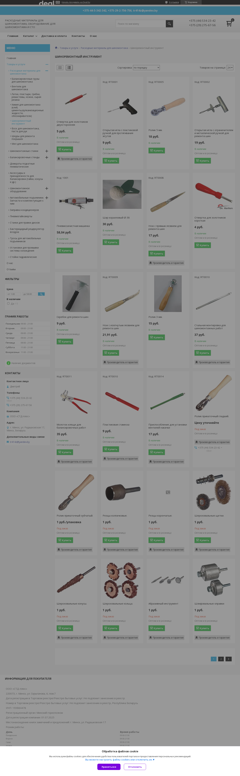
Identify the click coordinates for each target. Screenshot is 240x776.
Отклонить (135, 766)
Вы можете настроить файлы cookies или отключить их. (118, 759)
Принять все (109, 766)
